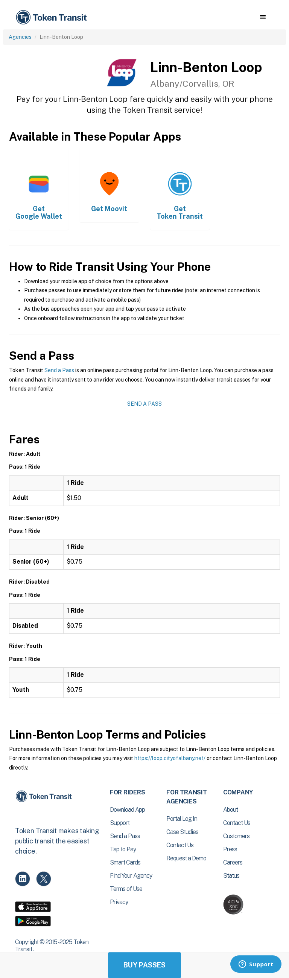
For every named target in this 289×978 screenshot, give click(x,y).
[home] (52, 18)
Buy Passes (144, 965)
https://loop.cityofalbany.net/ (169, 758)
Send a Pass (59, 370)
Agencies (20, 37)
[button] (263, 17)
